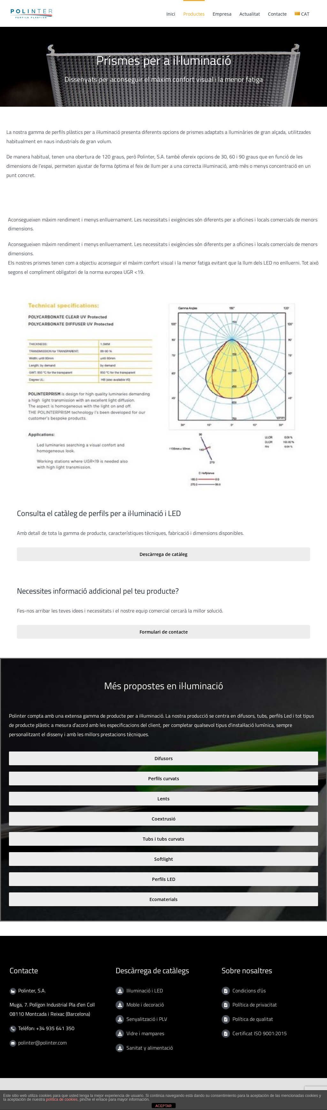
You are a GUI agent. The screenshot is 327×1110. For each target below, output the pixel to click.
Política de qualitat (252, 1019)
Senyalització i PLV (146, 1019)
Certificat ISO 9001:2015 (259, 1033)
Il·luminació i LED (144, 990)
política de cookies (62, 1099)
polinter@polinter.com (42, 1042)
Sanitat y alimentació (149, 1048)
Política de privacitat (254, 1004)
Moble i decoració (145, 1004)
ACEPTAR (163, 1106)
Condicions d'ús (249, 990)
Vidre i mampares (145, 1033)
